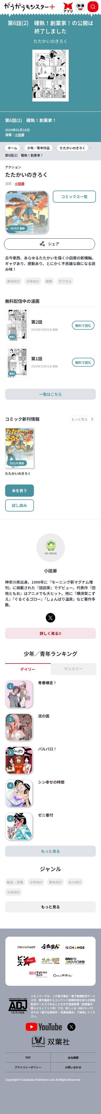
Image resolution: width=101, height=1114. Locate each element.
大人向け (74, 882)
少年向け (32, 281)
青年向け (13, 281)
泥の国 (43, 716)
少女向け (13, 892)
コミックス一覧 (74, 196)
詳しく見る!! (50, 633)
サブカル (65, 281)
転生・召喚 (15, 882)
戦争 (49, 281)
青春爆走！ (47, 682)
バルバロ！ (47, 748)
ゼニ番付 (45, 815)
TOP (28, 1057)
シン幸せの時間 (51, 782)
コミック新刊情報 (22, 419)
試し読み (19, 505)
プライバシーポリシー (28, 1067)
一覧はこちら (50, 394)
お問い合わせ (73, 1067)
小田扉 (20, 134)
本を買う (19, 490)
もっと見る (50, 851)
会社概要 (73, 1057)
